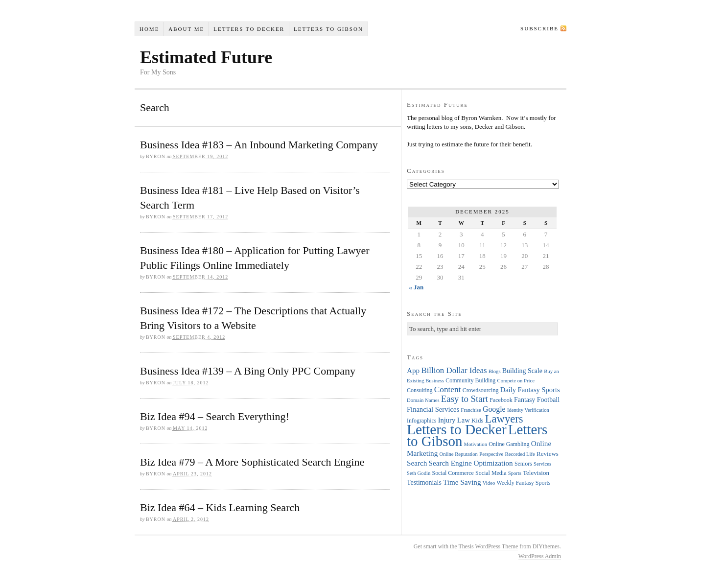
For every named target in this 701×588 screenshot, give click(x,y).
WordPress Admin (539, 556)
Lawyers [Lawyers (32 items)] (504, 419)
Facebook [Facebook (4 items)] (501, 400)
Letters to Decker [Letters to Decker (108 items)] (457, 429)
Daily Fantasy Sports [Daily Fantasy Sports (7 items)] (530, 390)
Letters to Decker (248, 29)
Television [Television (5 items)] (536, 472)
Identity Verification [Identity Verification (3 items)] (528, 410)
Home (149, 29)
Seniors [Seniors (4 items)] (523, 463)
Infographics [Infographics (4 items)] (421, 420)
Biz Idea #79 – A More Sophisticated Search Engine (252, 462)
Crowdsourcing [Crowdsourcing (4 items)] (481, 390)
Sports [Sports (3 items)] (514, 473)
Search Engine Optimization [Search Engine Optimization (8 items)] (471, 463)
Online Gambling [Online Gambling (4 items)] (509, 444)
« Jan (416, 287)
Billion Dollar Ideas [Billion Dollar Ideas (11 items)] (454, 370)
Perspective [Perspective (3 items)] (491, 454)
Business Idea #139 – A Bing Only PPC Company (247, 371)
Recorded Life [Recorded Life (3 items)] (520, 454)
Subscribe (539, 28)
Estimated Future (206, 57)
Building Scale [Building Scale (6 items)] (522, 371)
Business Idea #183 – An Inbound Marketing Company (259, 145)
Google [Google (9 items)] (494, 409)
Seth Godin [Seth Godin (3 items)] (418, 473)
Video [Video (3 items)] (489, 483)
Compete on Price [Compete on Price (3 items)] (516, 380)
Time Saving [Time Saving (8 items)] (462, 482)
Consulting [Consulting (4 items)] (419, 390)
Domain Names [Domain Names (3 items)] (423, 400)
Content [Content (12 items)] (447, 389)
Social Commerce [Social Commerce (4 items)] (453, 473)
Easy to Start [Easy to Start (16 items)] (464, 399)
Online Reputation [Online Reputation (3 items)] (459, 454)
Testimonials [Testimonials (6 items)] (424, 482)
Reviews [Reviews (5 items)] (548, 453)
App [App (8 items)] (413, 370)
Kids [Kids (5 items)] (477, 420)
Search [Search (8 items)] (417, 463)
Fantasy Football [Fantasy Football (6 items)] (537, 399)
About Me (186, 29)
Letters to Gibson (328, 29)
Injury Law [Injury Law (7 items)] (454, 420)
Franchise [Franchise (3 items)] (471, 410)
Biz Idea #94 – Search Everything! (214, 416)
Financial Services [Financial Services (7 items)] (433, 409)
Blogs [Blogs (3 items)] (495, 371)
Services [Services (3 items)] (542, 464)
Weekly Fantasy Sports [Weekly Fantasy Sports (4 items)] (523, 482)
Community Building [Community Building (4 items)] (470, 380)
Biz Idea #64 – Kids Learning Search (220, 507)
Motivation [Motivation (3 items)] (475, 444)
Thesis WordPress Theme (488, 546)
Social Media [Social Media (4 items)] (490, 473)
